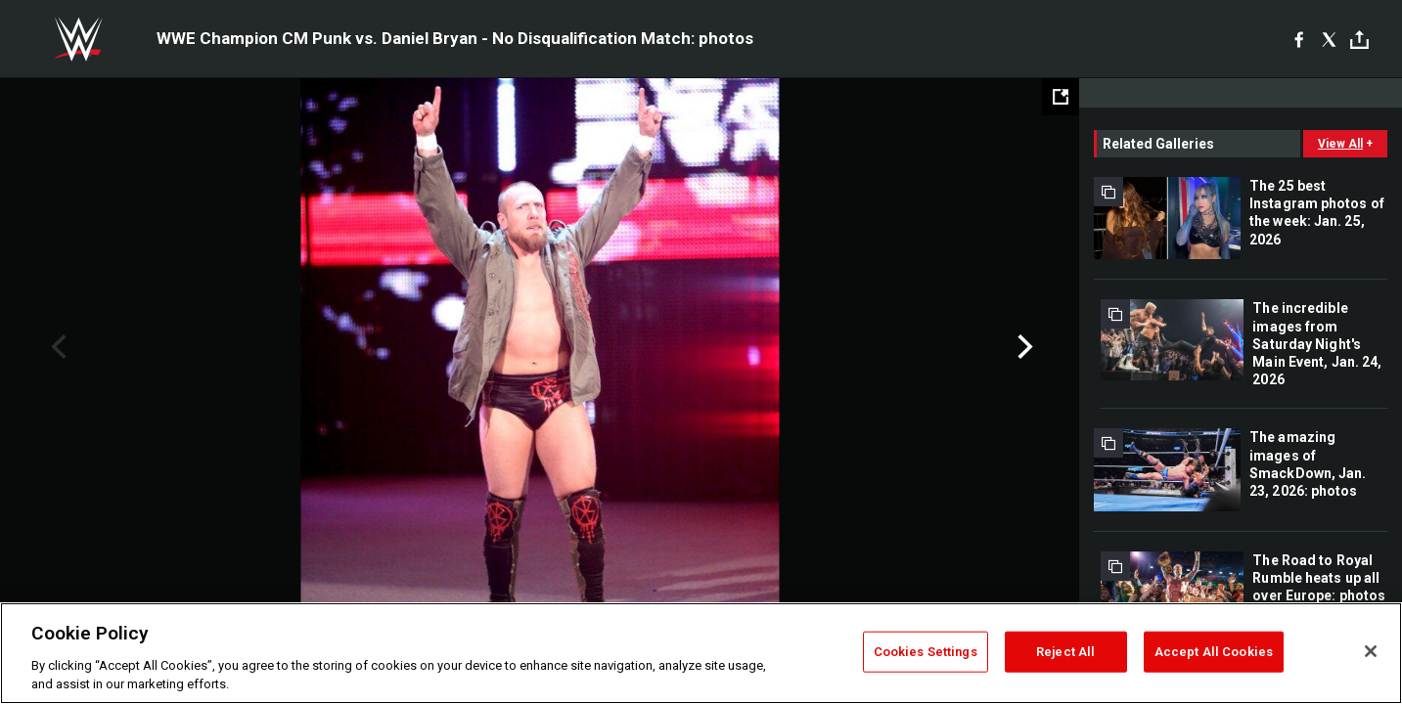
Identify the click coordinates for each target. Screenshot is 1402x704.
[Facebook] (1299, 39)
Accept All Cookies (1213, 651)
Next (1023, 347)
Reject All (1065, 651)
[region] (701, 653)
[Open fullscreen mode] (1060, 96)
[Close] (1370, 651)
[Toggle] (1359, 39)
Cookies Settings (925, 651)
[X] (1329, 39)
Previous (56, 347)
